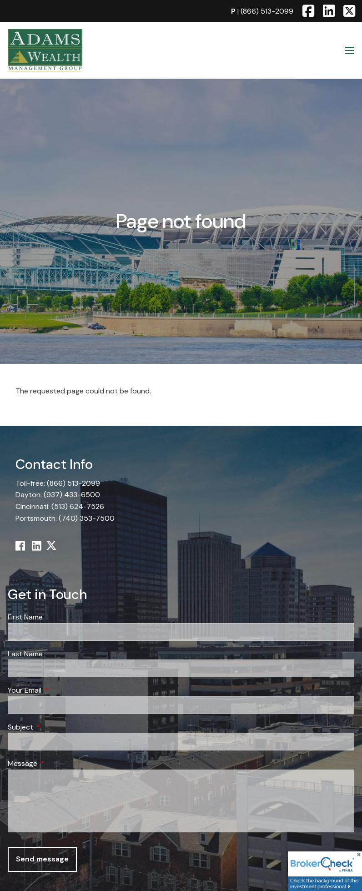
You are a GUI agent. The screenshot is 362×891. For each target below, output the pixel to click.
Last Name (25, 654)
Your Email (59, 690)
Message (57, 764)
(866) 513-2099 (267, 11)
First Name (25, 617)
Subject (55, 727)
